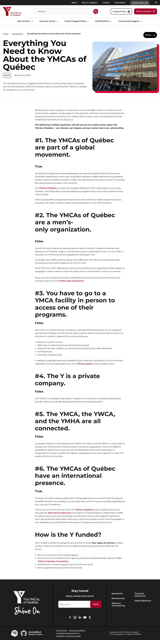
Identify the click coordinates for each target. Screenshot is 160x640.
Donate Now (140, 2)
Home (5, 34)
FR (156, 2)
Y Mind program (84, 364)
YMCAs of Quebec (48, 188)
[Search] (65, 11)
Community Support (130, 21)
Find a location (145, 11)
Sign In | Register (89, 2)
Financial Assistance (140, 594)
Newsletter (117, 593)
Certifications (103, 21)
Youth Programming (77, 21)
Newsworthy (17, 34)
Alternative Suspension (60, 513)
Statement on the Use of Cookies (68, 636)
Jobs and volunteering (118, 604)
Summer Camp (49, 21)
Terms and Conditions (77, 630)
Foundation (120, 2)
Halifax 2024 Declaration (71, 281)
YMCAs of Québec (84, 510)
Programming (121, 11)
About (74, 2)
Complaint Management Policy (68, 633)
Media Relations (143, 601)
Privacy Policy (61, 630)
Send (95, 604)
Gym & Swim (25, 21)
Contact (106, 2)
